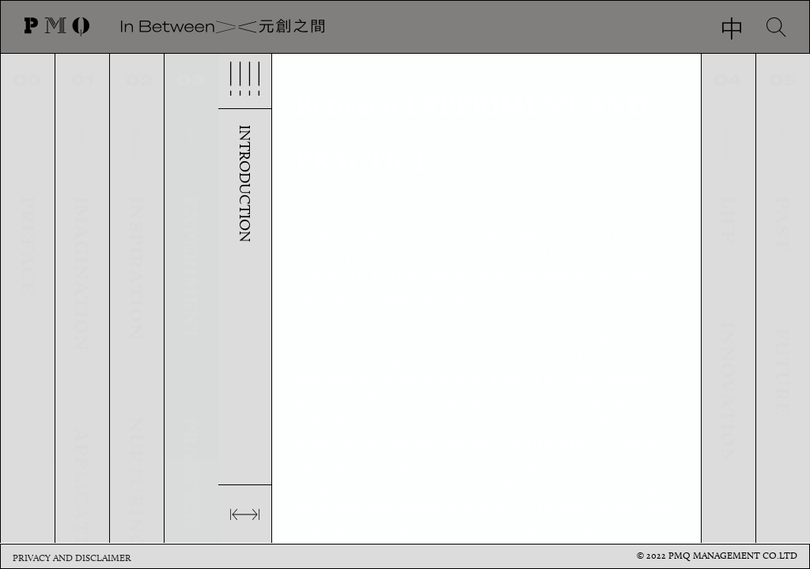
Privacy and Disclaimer (72, 557)
